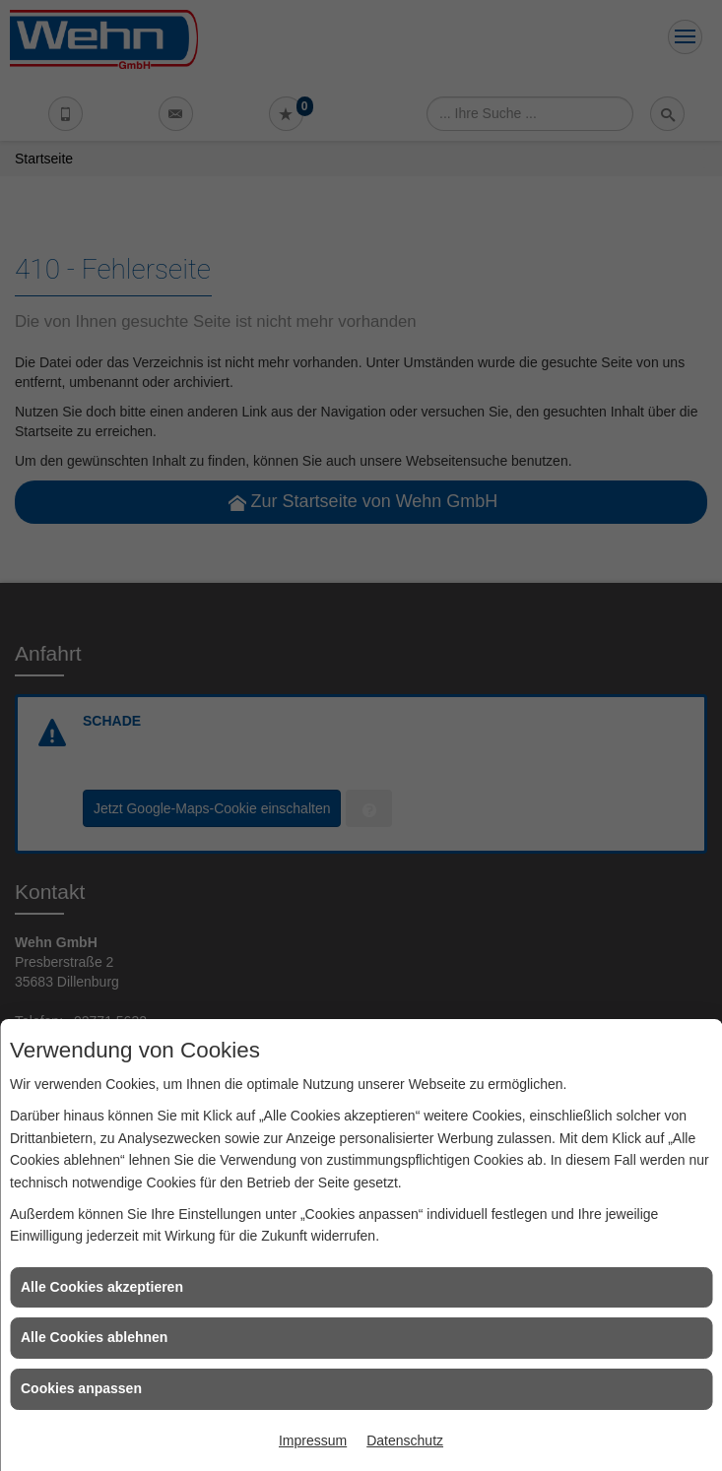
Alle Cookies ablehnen (94, 1337)
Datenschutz (404, 1440)
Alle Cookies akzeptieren (102, 1287)
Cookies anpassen (81, 1388)
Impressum (313, 1440)
